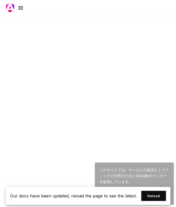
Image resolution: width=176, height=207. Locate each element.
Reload (153, 196)
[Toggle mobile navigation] (14, 8)
